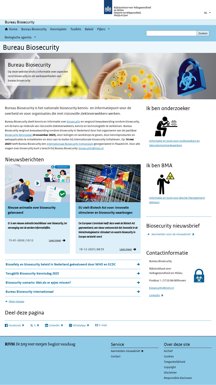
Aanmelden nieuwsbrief (134, 351)
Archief (168, 351)
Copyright (170, 367)
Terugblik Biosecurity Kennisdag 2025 (32, 273)
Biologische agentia (18, 37)
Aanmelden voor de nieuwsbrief (172, 234)
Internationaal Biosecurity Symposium (70, 144)
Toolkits (75, 29)
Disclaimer (170, 372)
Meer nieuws (16, 301)
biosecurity (73, 121)
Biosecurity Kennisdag (18, 135)
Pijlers (101, 29)
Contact (115, 356)
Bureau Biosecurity (34, 29)
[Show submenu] (108, 29)
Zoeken (203, 33)
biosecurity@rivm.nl (91, 148)
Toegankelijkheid (174, 361)
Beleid (89, 29)
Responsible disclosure (178, 378)
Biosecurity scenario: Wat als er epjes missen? (38, 282)
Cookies (169, 356)
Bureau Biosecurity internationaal (30, 292)
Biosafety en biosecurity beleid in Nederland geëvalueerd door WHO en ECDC (61, 264)
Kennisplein (58, 29)
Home (13, 29)
